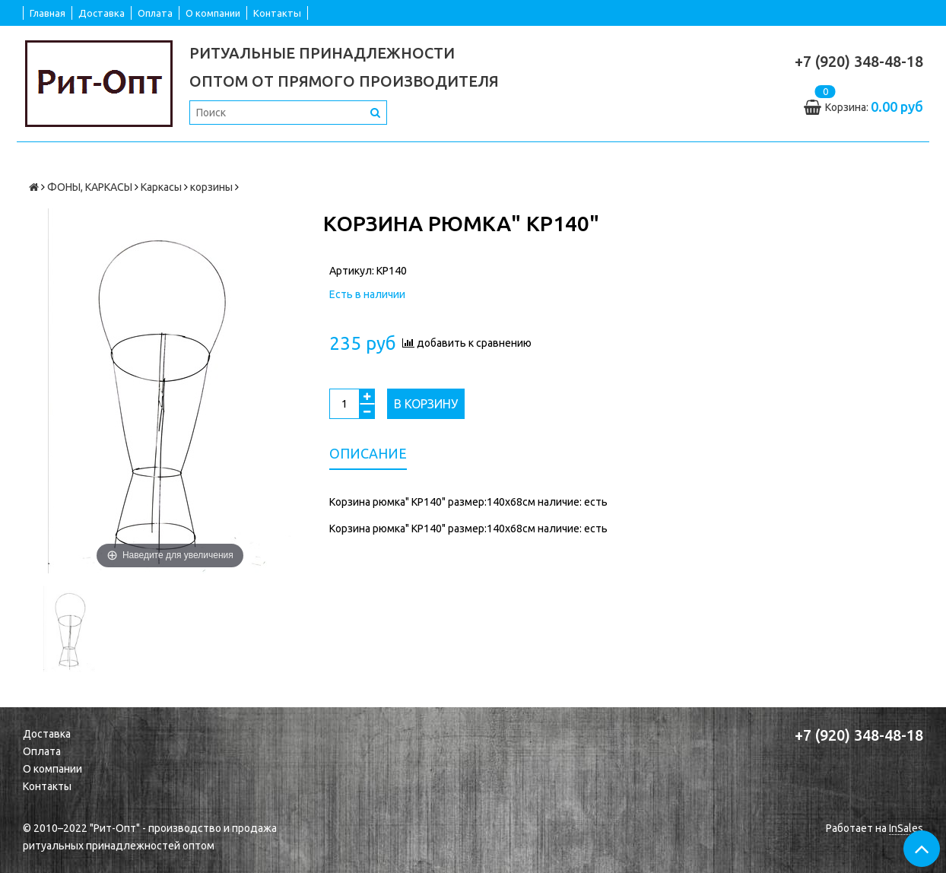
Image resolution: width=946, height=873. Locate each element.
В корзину (426, 404)
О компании (213, 13)
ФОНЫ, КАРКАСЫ (89, 187)
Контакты (277, 13)
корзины (211, 187)
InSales (906, 828)
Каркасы (161, 187)
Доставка (101, 13)
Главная (47, 13)
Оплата (155, 13)
